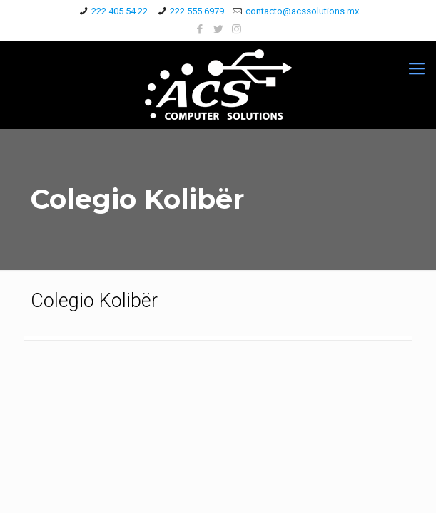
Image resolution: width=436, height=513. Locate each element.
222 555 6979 (197, 11)
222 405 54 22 (119, 11)
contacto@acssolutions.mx (302, 11)
